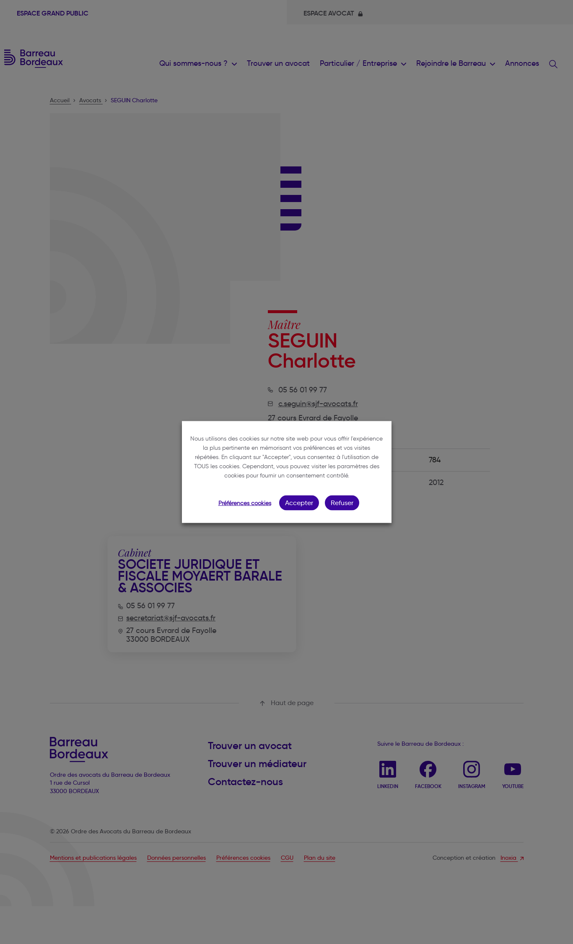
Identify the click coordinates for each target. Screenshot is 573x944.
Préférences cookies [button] (244, 503)
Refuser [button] (342, 503)
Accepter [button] (299, 503)
